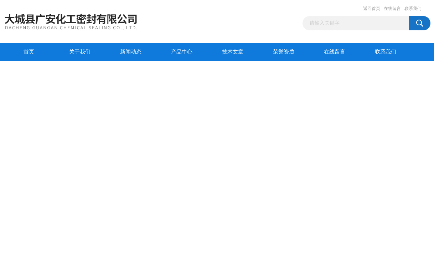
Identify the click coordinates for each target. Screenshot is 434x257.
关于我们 (80, 52)
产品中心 (181, 52)
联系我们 (413, 8)
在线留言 (392, 8)
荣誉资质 (283, 52)
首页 (29, 52)
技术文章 (232, 52)
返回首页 (371, 8)
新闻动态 (130, 52)
